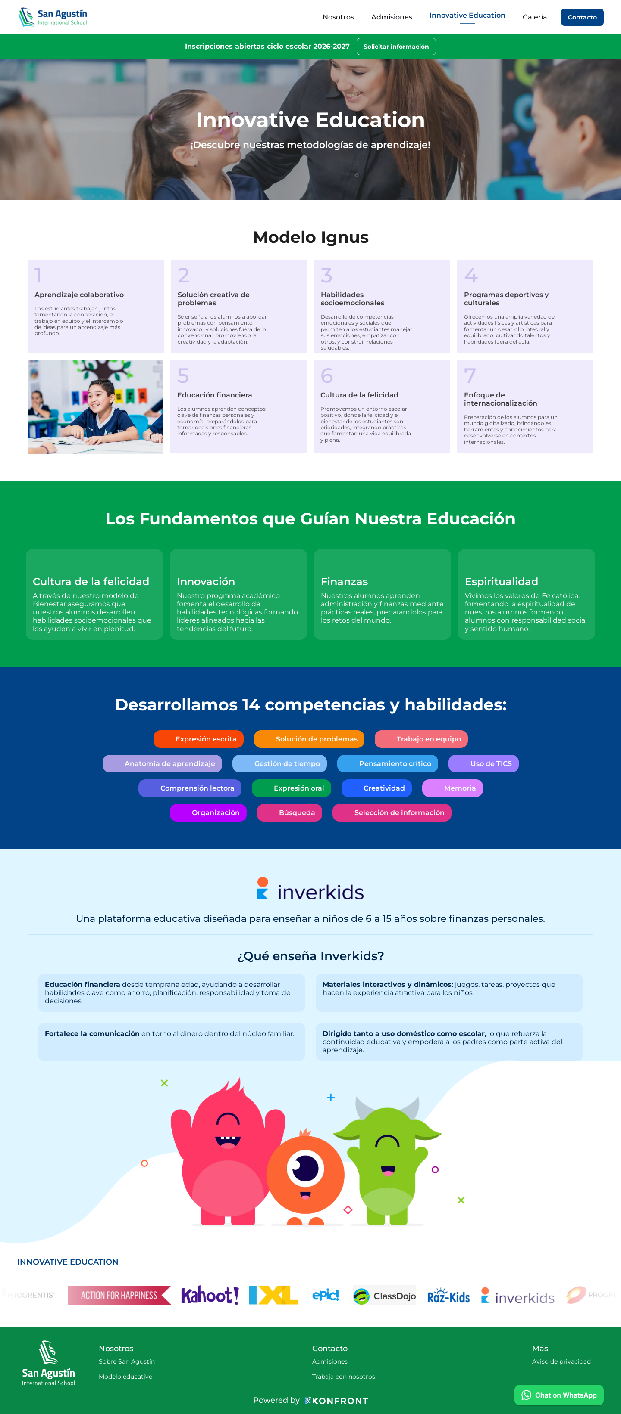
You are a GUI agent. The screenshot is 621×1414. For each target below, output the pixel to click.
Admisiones (330, 1361)
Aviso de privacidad (561, 1361)
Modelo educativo (126, 1376)
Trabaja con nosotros (343, 1376)
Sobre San (115, 1361)
